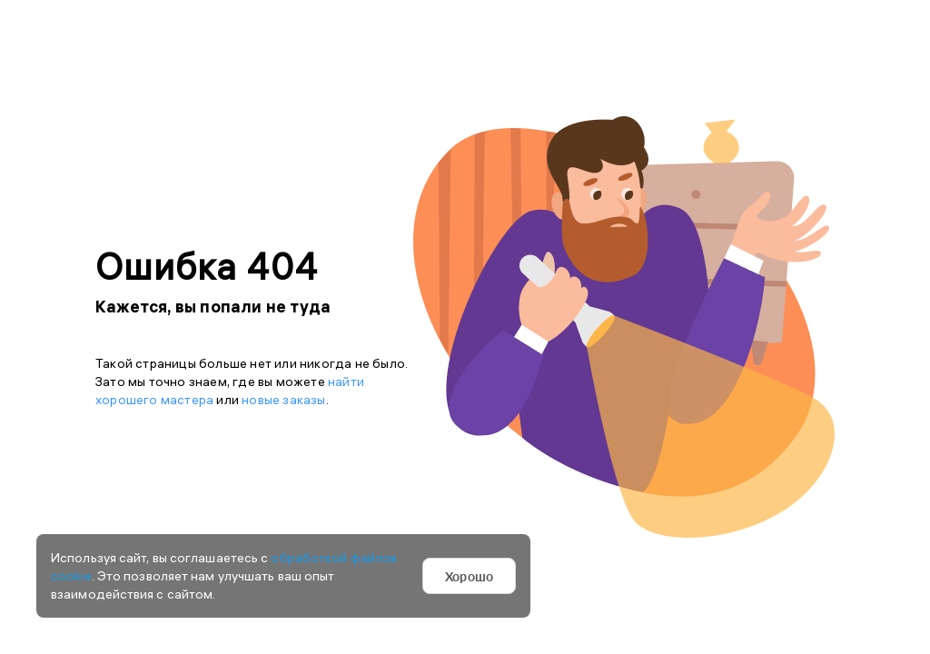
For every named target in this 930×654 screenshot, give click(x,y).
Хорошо (469, 576)
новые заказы (283, 399)
